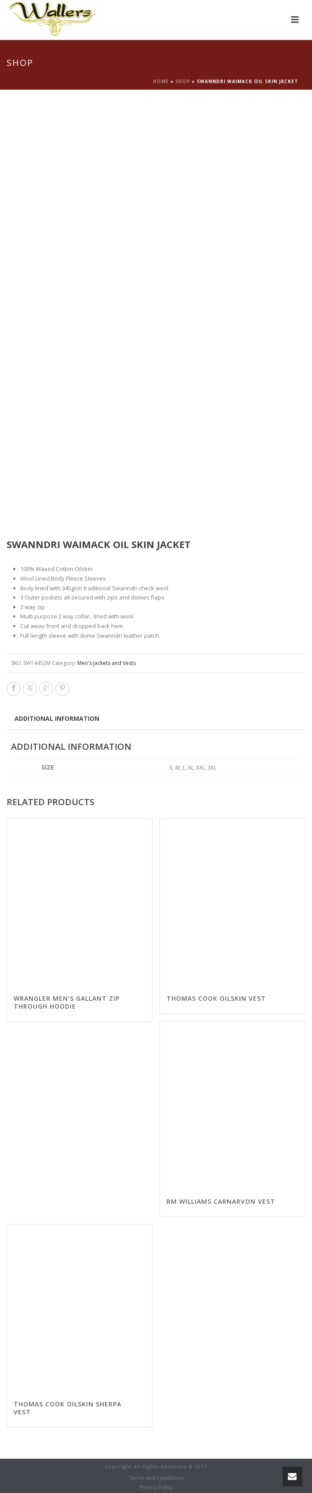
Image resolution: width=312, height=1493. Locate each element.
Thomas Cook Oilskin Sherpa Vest (67, 1408)
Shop (182, 81)
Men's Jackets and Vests (106, 663)
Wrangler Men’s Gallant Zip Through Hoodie (67, 1002)
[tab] (57, 718)
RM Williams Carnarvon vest (221, 1201)
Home (161, 81)
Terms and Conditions (156, 1478)
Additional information (57, 718)
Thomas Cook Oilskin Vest (216, 998)
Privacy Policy (156, 1487)
